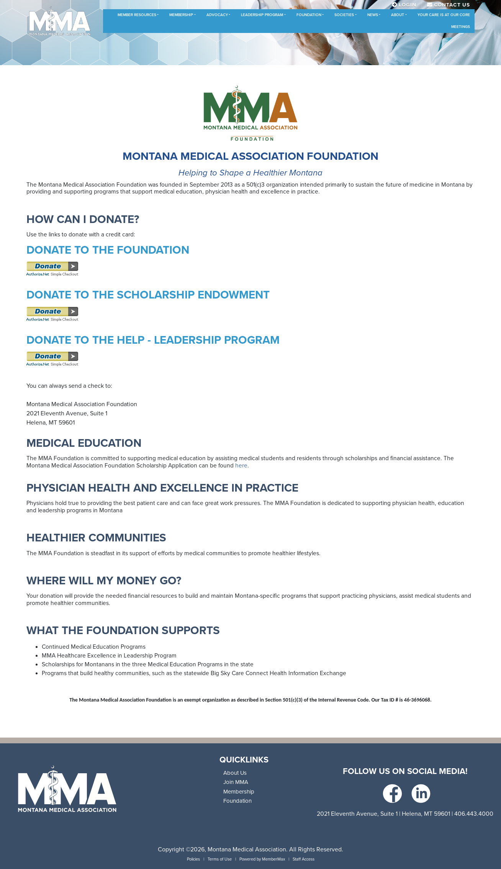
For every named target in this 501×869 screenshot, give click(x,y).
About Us (235, 772)
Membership (181, 15)
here (241, 465)
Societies (344, 15)
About (397, 15)
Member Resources (137, 15)
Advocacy (217, 15)
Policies (193, 859)
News (372, 15)
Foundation (308, 15)
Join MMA (235, 782)
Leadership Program (262, 15)
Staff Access (303, 859)
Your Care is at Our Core (444, 15)
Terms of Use (220, 859)
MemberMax (273, 859)
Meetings (460, 27)
